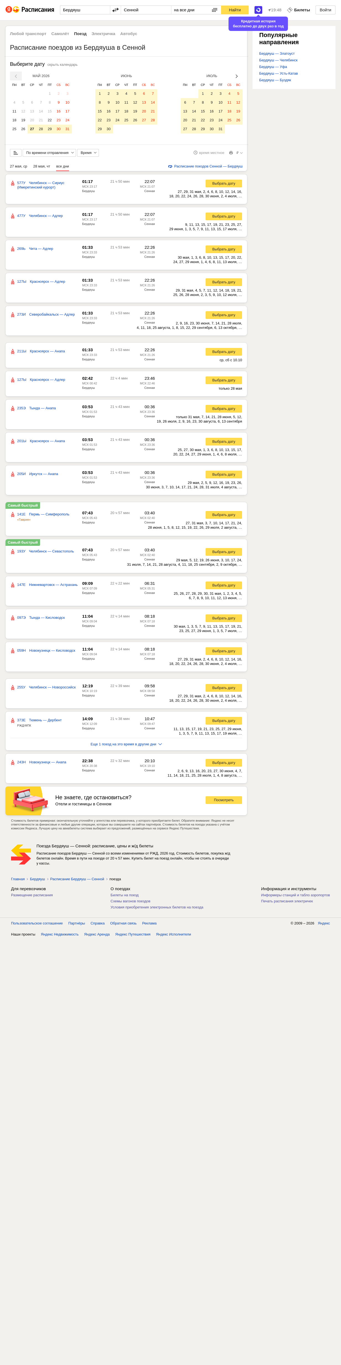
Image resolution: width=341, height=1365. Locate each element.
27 (32, 129)
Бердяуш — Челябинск (278, 60)
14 (41, 111)
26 (23, 129)
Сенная (149, 193)
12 (23, 111)
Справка (98, 925)
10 (67, 102)
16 (59, 111)
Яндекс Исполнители (173, 936)
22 (50, 120)
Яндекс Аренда (97, 936)
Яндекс (324, 925)
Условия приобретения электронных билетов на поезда (157, 909)
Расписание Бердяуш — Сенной (77, 881)
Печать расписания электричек (287, 903)
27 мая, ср (18, 168)
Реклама (149, 925)
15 (50, 111)
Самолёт (60, 33)
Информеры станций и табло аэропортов (295, 897)
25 (14, 129)
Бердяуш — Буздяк (275, 80)
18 (14, 120)
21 (41, 120)
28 (41, 129)
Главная (18, 881)
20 (32, 120)
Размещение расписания (32, 897)
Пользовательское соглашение (37, 925)
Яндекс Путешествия (133, 936)
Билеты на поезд (125, 897)
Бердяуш (88, 193)
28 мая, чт (41, 168)
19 (23, 120)
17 (67, 111)
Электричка (103, 33)
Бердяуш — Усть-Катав (278, 73)
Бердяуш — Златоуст (277, 53)
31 (67, 129)
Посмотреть (224, 802)
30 (59, 129)
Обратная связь (123, 925)
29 (50, 129)
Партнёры (76, 925)
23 (59, 120)
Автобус (128, 33)
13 (32, 111)
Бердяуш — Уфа (273, 67)
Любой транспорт (28, 33)
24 (67, 120)
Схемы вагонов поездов (130, 903)
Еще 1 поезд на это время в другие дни (126, 746)
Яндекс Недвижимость (60, 936)
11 (14, 111)
